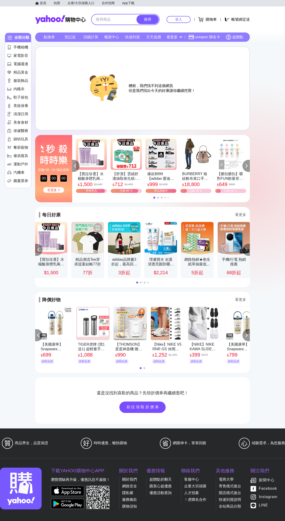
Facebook (268, 489)
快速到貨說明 (230, 500)
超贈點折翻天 (160, 479)
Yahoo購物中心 (60, 19)
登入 (178, 19)
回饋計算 (91, 37)
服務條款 (129, 500)
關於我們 (129, 479)
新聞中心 (267, 480)
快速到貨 (132, 37)
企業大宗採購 (195, 486)
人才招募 (191, 493)
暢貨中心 (111, 37)
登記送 (70, 37)
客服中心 (191, 479)
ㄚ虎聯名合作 (195, 500)
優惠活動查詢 (160, 493)
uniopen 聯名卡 (204, 37)
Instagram (268, 497)
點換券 (49, 37)
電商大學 (226, 479)
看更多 (174, 37)
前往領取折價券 (143, 407)
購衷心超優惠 (160, 486)
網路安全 (129, 486)
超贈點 (234, 37)
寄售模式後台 (230, 486)
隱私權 (127, 493)
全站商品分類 (230, 506)
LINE (263, 505)
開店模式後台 (230, 493)
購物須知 (129, 506)
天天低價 (153, 37)
